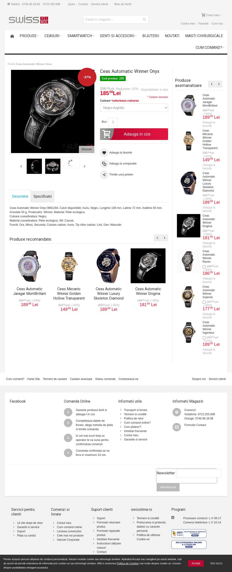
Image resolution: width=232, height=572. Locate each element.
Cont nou (217, 23)
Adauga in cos (125, 134)
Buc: (104, 121)
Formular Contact (195, 425)
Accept (195, 563)
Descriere (20, 196)
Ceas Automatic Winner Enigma (148, 291)
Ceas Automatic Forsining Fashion (209, 278)
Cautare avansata (81, 379)
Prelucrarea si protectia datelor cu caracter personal (151, 527)
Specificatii (42, 196)
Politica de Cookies (128, 563)
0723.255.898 (51, 4)
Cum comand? (15, 379)
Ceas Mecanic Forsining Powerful (209, 100)
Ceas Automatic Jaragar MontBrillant (29, 291)
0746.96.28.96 (31, 4)
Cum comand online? (137, 422)
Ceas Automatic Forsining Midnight (209, 171)
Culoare (119, 101)
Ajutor (71, 4)
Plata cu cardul (26, 535)
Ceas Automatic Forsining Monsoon (209, 242)
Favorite (203, 23)
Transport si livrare (135, 410)
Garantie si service (135, 439)
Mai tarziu (216, 563)
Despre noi (199, 379)
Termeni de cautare (55, 379)
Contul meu (188, 23)
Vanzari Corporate (68, 539)
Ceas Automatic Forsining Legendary (210, 136)
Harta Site (33, 379)
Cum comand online (69, 527)
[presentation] (187, 486)
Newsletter (166, 473)
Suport (21, 531)
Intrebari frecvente (135, 431)
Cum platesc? (132, 427)
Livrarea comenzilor (69, 531)
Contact (83, 4)
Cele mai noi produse (70, 535)
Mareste (87, 149)
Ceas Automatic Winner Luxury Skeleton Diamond (109, 293)
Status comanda (105, 379)
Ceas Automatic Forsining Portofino (209, 207)
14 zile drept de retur (30, 523)
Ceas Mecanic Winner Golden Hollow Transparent (69, 293)
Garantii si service (28, 527)
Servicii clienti (99, 4)
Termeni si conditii (135, 414)
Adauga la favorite (209, 124)
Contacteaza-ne (128, 379)
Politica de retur (134, 418)
